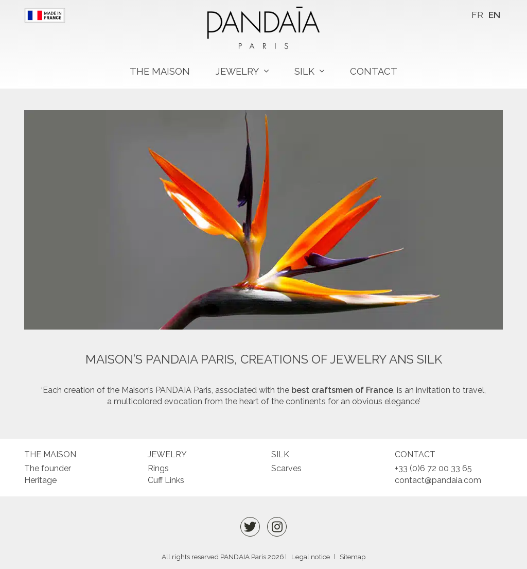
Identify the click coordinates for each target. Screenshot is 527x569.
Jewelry (237, 71)
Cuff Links (166, 480)
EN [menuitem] (494, 14)
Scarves (286, 468)
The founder (47, 468)
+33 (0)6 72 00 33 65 (433, 468)
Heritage (40, 480)
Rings (158, 468)
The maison (160, 71)
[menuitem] (477, 15)
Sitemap (353, 557)
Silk (304, 71)
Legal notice (310, 557)
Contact (373, 71)
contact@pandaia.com (438, 480)
